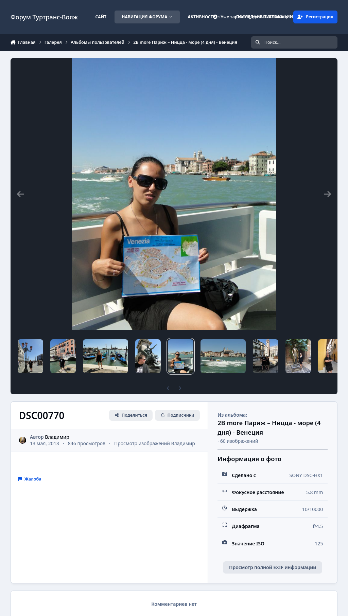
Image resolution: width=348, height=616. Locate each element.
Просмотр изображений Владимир (154, 443)
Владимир (57, 437)
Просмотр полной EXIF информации (272, 567)
